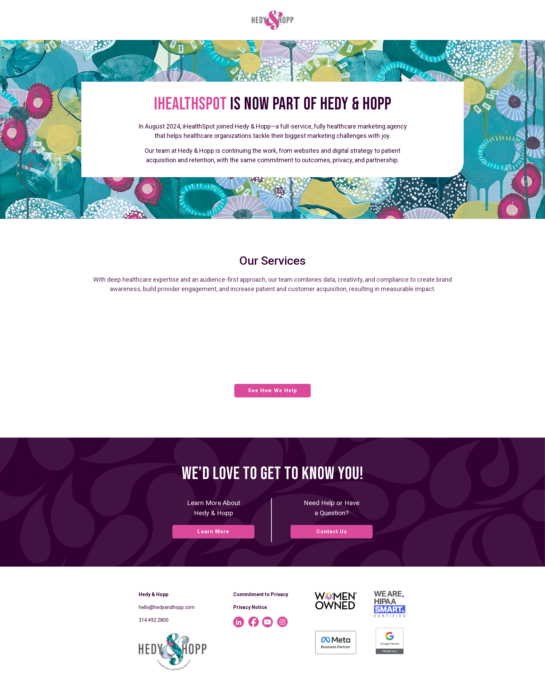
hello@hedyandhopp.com (167, 607)
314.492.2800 (154, 620)
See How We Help (272, 390)
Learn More (213, 531)
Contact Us (331, 531)
